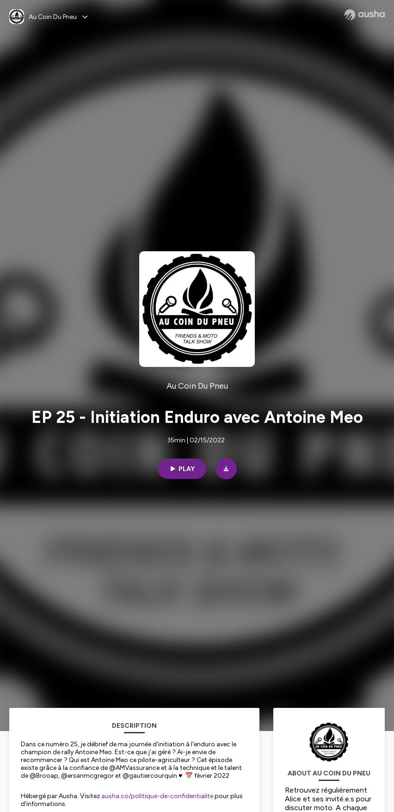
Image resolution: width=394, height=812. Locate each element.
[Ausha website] (365, 14)
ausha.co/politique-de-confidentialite (157, 796)
